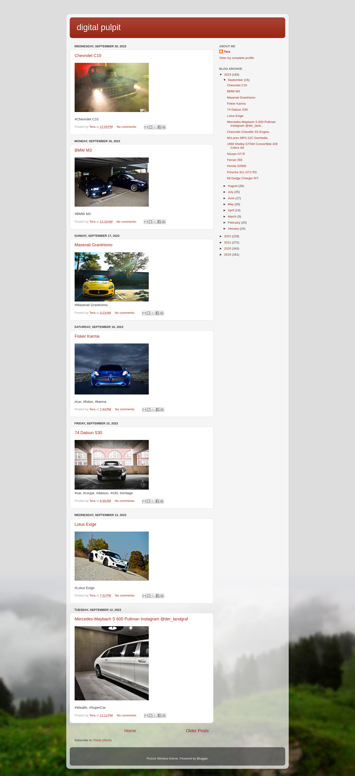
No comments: (127, 126)
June (231, 198)
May (231, 204)
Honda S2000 (236, 166)
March (232, 216)
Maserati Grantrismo (93, 245)
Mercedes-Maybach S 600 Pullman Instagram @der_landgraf (131, 619)
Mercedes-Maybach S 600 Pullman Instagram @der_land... (251, 123)
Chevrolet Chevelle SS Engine (248, 132)
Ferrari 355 (234, 160)
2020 (228, 248)
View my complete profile (236, 58)
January (234, 228)
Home (130, 730)
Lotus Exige (85, 524)
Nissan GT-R (236, 154)
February (234, 222)
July (231, 192)
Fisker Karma (87, 336)
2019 (228, 254)
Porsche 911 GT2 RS (242, 172)
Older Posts (197, 730)
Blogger (202, 758)
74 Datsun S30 (88, 432)
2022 (228, 236)
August (233, 186)
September (236, 80)
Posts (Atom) (103, 740)
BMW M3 (83, 150)
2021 (228, 242)
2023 (228, 74)
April (231, 210)
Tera (227, 51)
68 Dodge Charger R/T (243, 178)
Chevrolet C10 (88, 55)
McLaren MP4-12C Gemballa (247, 138)
